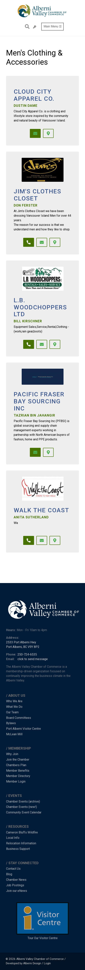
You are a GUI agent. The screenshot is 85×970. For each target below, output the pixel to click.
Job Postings (15, 885)
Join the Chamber (17, 759)
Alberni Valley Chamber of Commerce (40, 959)
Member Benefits (17, 770)
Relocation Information (21, 843)
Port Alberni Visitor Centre (23, 728)
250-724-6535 (27, 654)
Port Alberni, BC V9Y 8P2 (22, 647)
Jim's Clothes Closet (37, 195)
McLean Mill (14, 734)
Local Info (12, 838)
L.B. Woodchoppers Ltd (40, 307)
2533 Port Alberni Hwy (21, 642)
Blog (9, 874)
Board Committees (18, 718)
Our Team (12, 712)
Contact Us (13, 868)
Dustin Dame (25, 106)
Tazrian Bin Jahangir (34, 415)
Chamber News (16, 880)
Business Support (18, 849)
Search (26, 26)
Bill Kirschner (28, 321)
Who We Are (14, 701)
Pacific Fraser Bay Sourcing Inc (39, 401)
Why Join (12, 754)
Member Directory (18, 776)
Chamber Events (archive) (23, 801)
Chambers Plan (16, 765)
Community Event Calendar (23, 812)
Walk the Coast (41, 510)
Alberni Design (32, 963)
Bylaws (11, 723)
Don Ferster (25, 205)
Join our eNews (16, 891)
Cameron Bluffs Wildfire (22, 832)
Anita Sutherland (31, 517)
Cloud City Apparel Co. (34, 95)
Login (47, 963)
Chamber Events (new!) (21, 807)
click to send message (32, 659)
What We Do (14, 707)
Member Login (15, 781)
